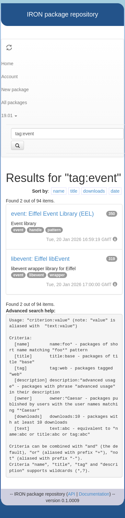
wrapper (57, 275)
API (71, 494)
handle (35, 230)
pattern (54, 230)
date (115, 191)
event (18, 230)
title (73, 191)
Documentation (94, 494)
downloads (94, 191)
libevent (36, 275)
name (58, 191)
